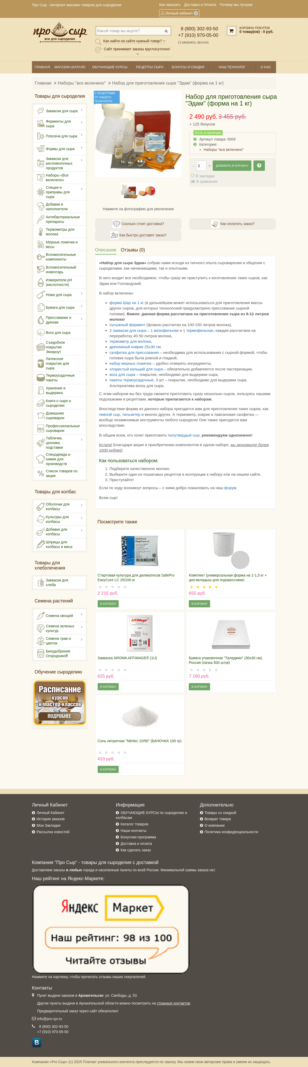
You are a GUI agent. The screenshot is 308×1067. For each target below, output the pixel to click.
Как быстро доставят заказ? (138, 235)
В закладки (205, 176)
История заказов (51, 819)
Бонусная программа (138, 837)
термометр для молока (130, 341)
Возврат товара (218, 819)
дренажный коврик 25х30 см (135, 347)
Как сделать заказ (135, 850)
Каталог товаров (134, 824)
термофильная (199, 330)
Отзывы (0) (133, 249)
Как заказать (169, 5)
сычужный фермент (127, 324)
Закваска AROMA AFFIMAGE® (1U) (127, 658)
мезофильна (165, 330)
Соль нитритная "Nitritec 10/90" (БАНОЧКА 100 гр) (140, 741)
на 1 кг (138, 302)
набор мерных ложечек (131, 363)
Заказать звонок (193, 42)
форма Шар (121, 302)
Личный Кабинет (50, 813)
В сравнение (207, 181)
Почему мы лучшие (236, 5)
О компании (215, 825)
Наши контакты (133, 831)
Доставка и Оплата (200, 5)
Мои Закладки (49, 825)
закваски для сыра (129, 330)
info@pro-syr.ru (49, 1019)
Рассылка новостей (53, 832)
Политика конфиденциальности (231, 832)
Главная (43, 83)
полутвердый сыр (183, 435)
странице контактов (173, 1003)
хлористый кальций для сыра (136, 369)
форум (230, 488)
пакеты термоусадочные (132, 380)
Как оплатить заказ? (233, 224)
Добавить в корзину (232, 165)
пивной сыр (109, 414)
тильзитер (131, 414)
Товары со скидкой (220, 813)
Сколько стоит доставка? (138, 224)
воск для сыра (122, 374)
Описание (106, 249)
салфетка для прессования (134, 352)
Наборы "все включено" (82, 83)
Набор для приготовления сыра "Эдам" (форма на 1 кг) (168, 83)
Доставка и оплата (136, 843)
